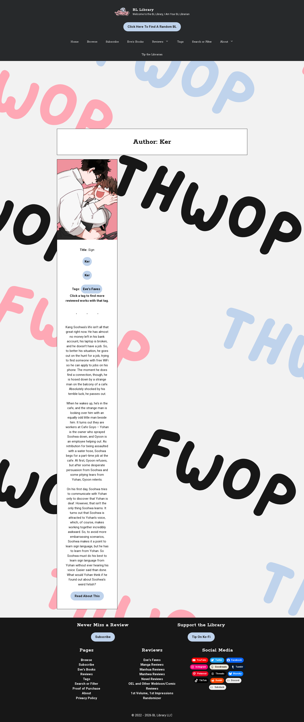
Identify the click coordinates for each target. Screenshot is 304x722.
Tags (180, 42)
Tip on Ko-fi (201, 637)
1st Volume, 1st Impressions (152, 693)
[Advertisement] (152, 92)
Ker (87, 261)
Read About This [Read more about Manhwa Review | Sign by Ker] (87, 596)
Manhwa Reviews (152, 674)
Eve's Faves (91, 289)
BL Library (143, 9)
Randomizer (152, 698)
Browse (92, 42)
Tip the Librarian (152, 54)
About (229, 42)
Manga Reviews (152, 665)
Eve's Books (86, 669)
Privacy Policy (86, 698)
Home (74, 42)
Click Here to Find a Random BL (152, 27)
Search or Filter (202, 42)
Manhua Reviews (152, 669)
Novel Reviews (152, 679)
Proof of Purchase (86, 688)
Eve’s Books (135, 42)
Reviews (162, 42)
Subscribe (112, 42)
